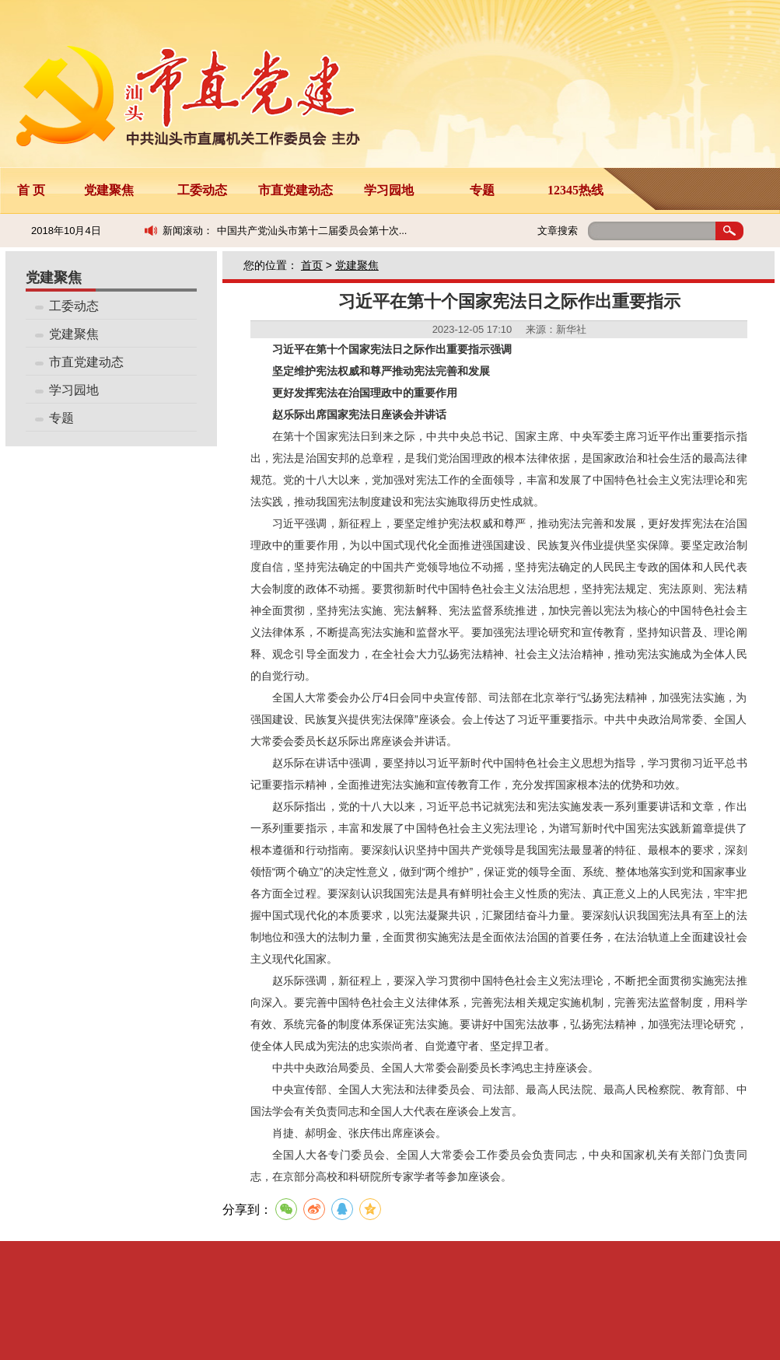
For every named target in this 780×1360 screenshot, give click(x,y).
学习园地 (389, 190)
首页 (312, 265)
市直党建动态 (295, 190)
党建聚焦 (109, 190)
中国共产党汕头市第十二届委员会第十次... (312, 230)
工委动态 (202, 190)
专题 (482, 190)
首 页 (31, 190)
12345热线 (575, 190)
